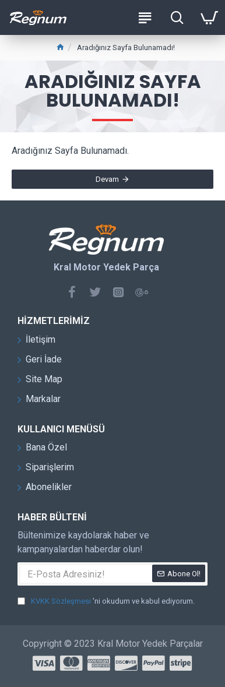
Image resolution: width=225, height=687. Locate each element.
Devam (107, 179)
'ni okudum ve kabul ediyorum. (106, 601)
